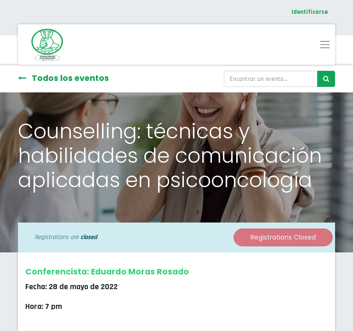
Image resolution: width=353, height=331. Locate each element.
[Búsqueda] (326, 79)
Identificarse (309, 12)
